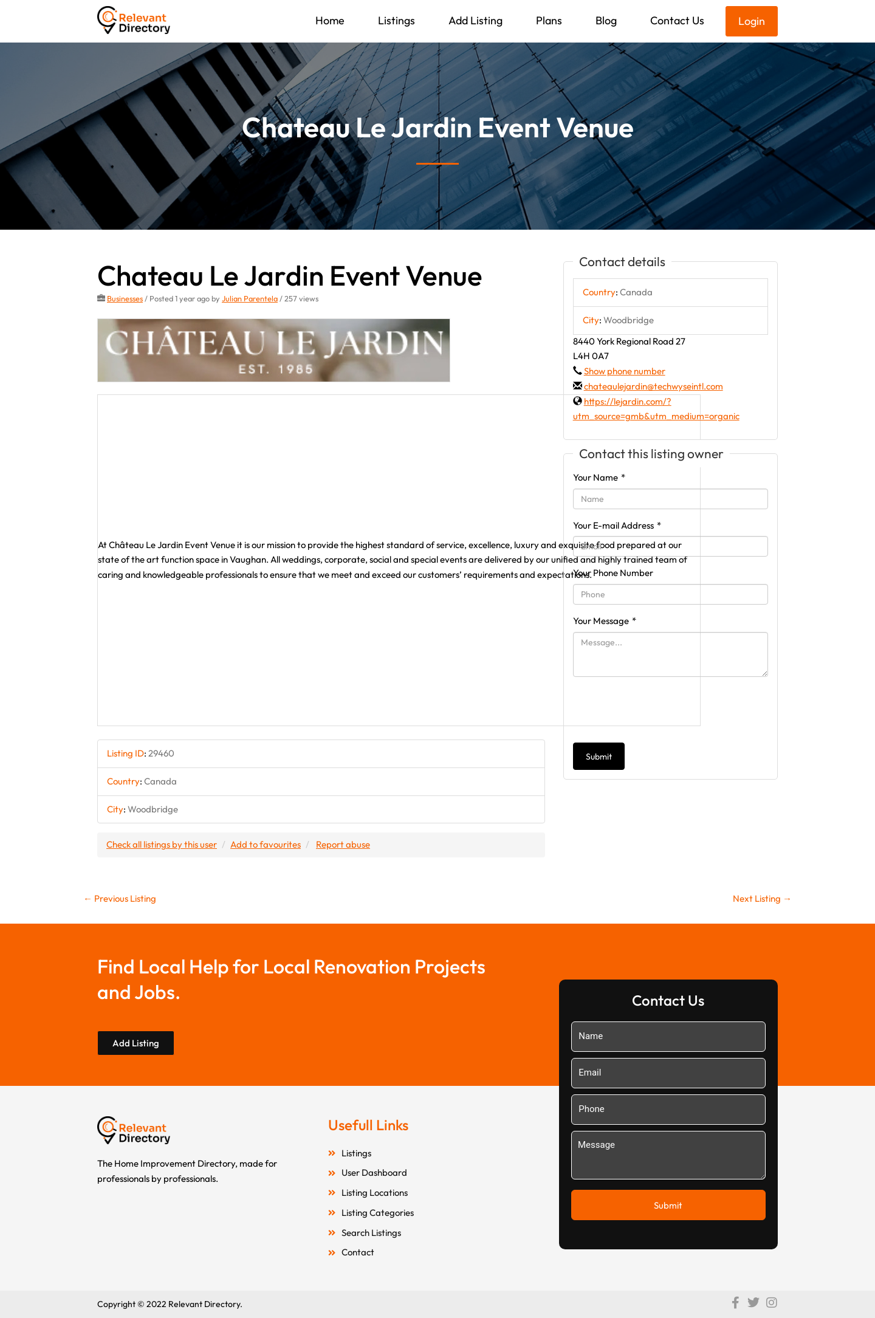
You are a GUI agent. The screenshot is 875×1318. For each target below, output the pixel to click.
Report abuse (343, 844)
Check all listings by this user (161, 844)
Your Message (604, 620)
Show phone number (624, 371)
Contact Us (677, 20)
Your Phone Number (613, 572)
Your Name (599, 477)
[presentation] (665, 709)
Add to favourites (265, 844)
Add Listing (475, 20)
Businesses (125, 298)
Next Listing (762, 898)
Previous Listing (119, 898)
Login (751, 21)
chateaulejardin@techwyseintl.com (653, 386)
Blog (606, 20)
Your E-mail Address (617, 525)
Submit (599, 756)
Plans (549, 20)
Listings (396, 20)
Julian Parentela (250, 298)
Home (330, 20)
